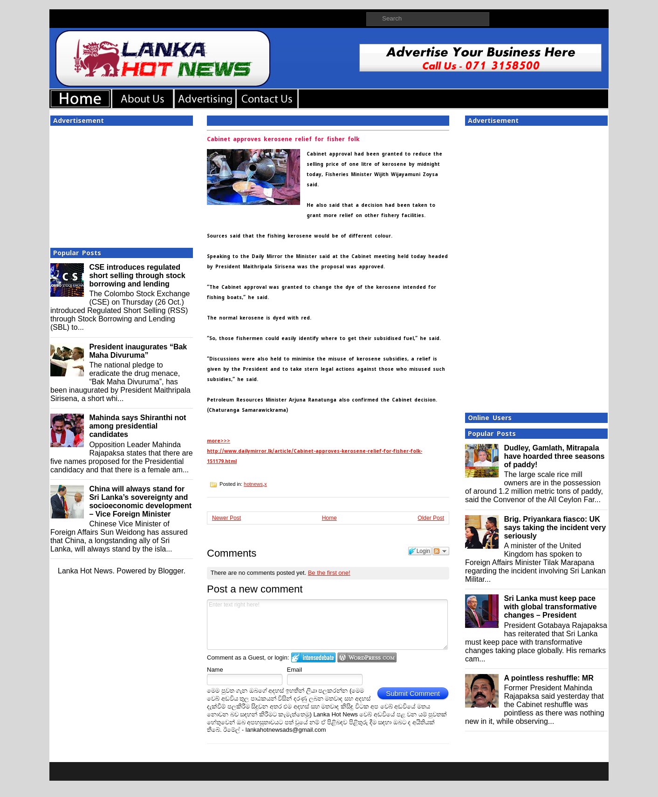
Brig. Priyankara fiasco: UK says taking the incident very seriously (555, 527)
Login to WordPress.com (367, 657)
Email (294, 669)
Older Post (431, 518)
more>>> (218, 441)
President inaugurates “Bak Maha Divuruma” (138, 351)
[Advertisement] (121, 184)
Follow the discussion (440, 551)
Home (329, 518)
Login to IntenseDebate (313, 657)
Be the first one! (329, 572)
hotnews (253, 484)
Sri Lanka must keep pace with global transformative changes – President (550, 606)
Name (215, 669)
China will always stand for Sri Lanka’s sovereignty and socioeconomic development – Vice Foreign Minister (140, 501)
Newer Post (226, 518)
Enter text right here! (327, 624)
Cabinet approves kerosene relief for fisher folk (283, 139)
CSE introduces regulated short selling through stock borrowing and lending (137, 275)
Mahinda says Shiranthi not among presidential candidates (137, 426)
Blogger (170, 571)
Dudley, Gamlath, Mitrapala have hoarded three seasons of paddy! (554, 456)
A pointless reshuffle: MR (548, 678)
